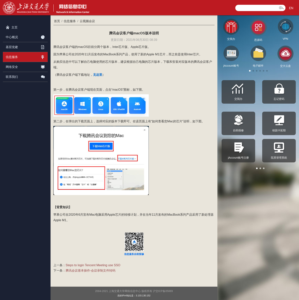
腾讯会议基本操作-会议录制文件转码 (90, 270)
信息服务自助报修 (134, 254)
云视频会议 (87, 21)
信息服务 (25, 56)
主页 (12, 26)
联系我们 (25, 76)
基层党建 (25, 46)
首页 (57, 21)
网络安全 (25, 66)
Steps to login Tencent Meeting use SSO (93, 265)
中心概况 (25, 36)
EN (291, 8)
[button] (250, 71)
